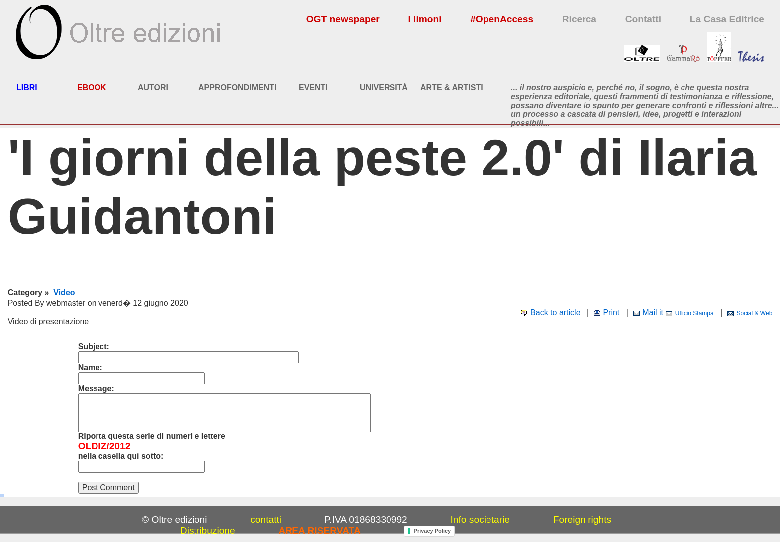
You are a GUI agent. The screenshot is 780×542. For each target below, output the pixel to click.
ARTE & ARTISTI (451, 87)
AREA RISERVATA (320, 530)
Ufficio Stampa (694, 313)
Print (611, 312)
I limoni (424, 19)
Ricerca (579, 19)
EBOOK (91, 87)
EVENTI (313, 87)
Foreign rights (582, 519)
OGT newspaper (343, 19)
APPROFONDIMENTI (237, 87)
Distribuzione (207, 530)
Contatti (643, 19)
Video (64, 292)
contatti (265, 519)
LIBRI (26, 87)
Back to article (555, 312)
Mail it (652, 312)
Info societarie (480, 519)
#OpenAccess (501, 19)
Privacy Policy (432, 531)
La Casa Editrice (727, 19)
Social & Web (755, 313)
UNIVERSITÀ (384, 87)
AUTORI (153, 87)
